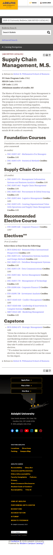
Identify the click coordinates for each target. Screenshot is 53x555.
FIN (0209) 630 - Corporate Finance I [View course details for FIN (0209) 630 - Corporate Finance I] (23, 227)
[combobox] (26, 20)
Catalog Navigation (13, 47)
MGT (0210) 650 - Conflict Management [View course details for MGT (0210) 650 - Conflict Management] (24, 300)
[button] (33, 3)
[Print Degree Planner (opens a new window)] (44, 55)
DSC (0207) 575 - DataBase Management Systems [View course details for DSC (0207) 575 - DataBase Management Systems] (28, 262)
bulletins (15, 541)
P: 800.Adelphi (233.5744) (21, 424)
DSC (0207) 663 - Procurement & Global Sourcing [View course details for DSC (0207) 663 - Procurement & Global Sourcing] (28, 192)
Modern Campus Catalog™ (32, 543)
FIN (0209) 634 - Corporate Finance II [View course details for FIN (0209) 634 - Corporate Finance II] (23, 287)
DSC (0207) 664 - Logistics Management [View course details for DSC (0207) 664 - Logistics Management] (24, 198)
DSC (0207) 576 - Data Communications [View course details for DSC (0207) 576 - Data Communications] (24, 269)
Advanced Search (9, 40)
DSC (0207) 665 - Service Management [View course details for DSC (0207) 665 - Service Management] (24, 275)
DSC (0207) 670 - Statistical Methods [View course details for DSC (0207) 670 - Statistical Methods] (23, 161)
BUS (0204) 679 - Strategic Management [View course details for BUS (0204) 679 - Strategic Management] (24, 327)
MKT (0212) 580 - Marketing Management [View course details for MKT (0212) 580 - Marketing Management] (25, 312)
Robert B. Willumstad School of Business (31, 74)
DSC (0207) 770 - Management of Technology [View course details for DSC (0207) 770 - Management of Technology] (27, 281)
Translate (22, 535)
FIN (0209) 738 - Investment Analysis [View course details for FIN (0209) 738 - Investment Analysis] (23, 294)
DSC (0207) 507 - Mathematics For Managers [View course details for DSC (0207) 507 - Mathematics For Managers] (26, 154)
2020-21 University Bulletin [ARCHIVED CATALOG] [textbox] (26, 21)
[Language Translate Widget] (19, 532)
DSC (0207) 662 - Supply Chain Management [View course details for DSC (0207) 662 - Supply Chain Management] (26, 186)
